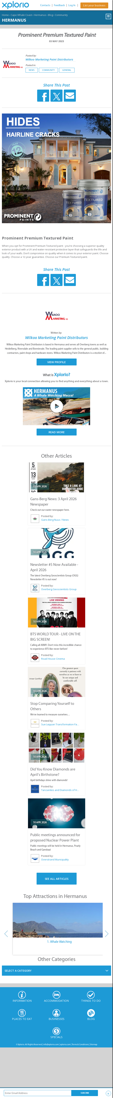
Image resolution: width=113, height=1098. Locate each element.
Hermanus (40, 15)
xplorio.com (65, 1044)
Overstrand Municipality (55, 859)
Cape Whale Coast (21, 15)
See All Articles (56, 879)
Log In (71, 5)
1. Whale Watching (59, 942)
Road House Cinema (53, 658)
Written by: (57, 332)
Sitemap (93, 1044)
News (31, 70)
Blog (50, 15)
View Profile (56, 362)
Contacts (45, 5)
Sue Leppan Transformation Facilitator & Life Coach (60, 724)
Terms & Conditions (80, 1044)
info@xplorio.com (51, 1044)
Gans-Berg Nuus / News (55, 519)
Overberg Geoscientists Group (59, 589)
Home (5, 15)
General (66, 70)
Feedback (59, 5)
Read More (57, 432)
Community (61, 15)
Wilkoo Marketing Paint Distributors (49, 59)
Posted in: (31, 65)
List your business (94, 5)
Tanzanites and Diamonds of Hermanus (60, 790)
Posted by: (31, 55)
